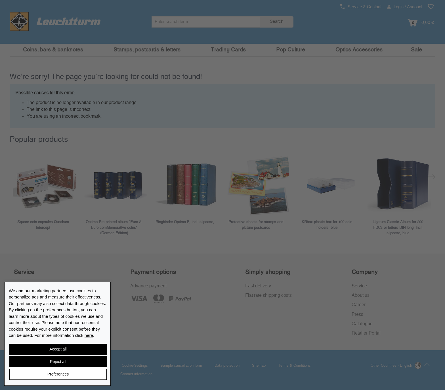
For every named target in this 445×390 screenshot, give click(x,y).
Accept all (58, 349)
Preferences (58, 374)
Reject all (58, 361)
